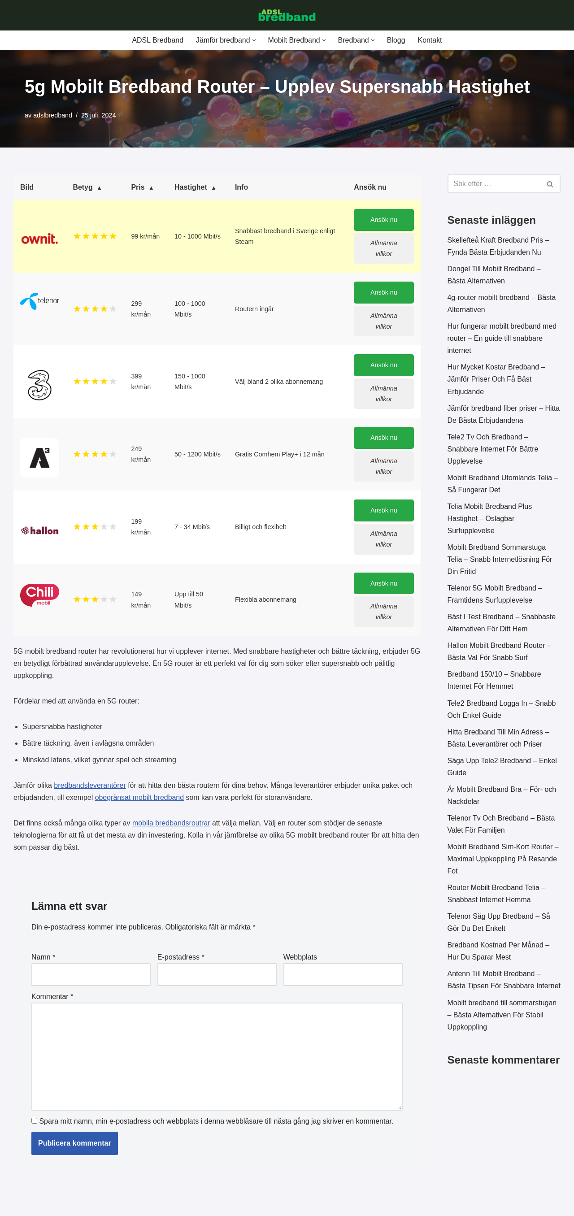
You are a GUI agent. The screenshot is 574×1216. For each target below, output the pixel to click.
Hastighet (190, 187)
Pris (137, 187)
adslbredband (52, 115)
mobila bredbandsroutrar (172, 825)
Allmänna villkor (383, 248)
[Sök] (494, 184)
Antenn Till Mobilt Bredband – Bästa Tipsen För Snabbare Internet (494, 989)
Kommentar (52, 999)
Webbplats (300, 959)
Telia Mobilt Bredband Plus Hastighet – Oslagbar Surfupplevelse (490, 520)
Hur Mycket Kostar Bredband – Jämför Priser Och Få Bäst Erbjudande (497, 380)
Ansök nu (383, 220)
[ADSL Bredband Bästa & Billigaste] (287, 15)
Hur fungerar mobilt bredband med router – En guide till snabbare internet (502, 339)
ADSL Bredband (157, 40)
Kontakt (430, 40)
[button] (253, 40)
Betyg (82, 187)
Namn (43, 959)
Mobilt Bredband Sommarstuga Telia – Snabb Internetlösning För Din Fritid (500, 561)
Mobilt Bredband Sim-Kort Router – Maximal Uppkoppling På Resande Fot (503, 861)
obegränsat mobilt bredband (139, 799)
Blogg (396, 40)
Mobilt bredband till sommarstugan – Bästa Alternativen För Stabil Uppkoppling (502, 1031)
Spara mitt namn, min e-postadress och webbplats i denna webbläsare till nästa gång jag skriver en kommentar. (216, 1124)
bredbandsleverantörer (90, 787)
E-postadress (180, 959)
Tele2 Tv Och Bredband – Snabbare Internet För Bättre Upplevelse (493, 450)
